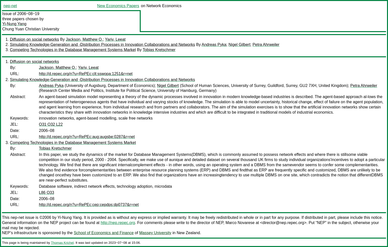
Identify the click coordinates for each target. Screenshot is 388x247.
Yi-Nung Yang (14, 24)
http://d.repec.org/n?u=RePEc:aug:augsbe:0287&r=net (87, 137)
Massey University (155, 233)
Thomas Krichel (62, 243)
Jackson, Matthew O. (84, 39)
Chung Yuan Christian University (30, 29)
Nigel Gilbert (239, 44)
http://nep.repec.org (118, 223)
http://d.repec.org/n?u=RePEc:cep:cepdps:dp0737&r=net (89, 205)
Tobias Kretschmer (159, 50)
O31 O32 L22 (51, 124)
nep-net (10, 6)
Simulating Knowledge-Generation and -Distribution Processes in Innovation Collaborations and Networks (102, 44)
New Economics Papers (118, 6)
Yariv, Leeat (115, 39)
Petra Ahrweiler (265, 44)
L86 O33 (46, 192)
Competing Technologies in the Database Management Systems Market (73, 50)
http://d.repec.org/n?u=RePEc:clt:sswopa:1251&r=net (86, 74)
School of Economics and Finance (104, 233)
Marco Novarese (239, 223)
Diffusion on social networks (34, 39)
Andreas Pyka (214, 44)
